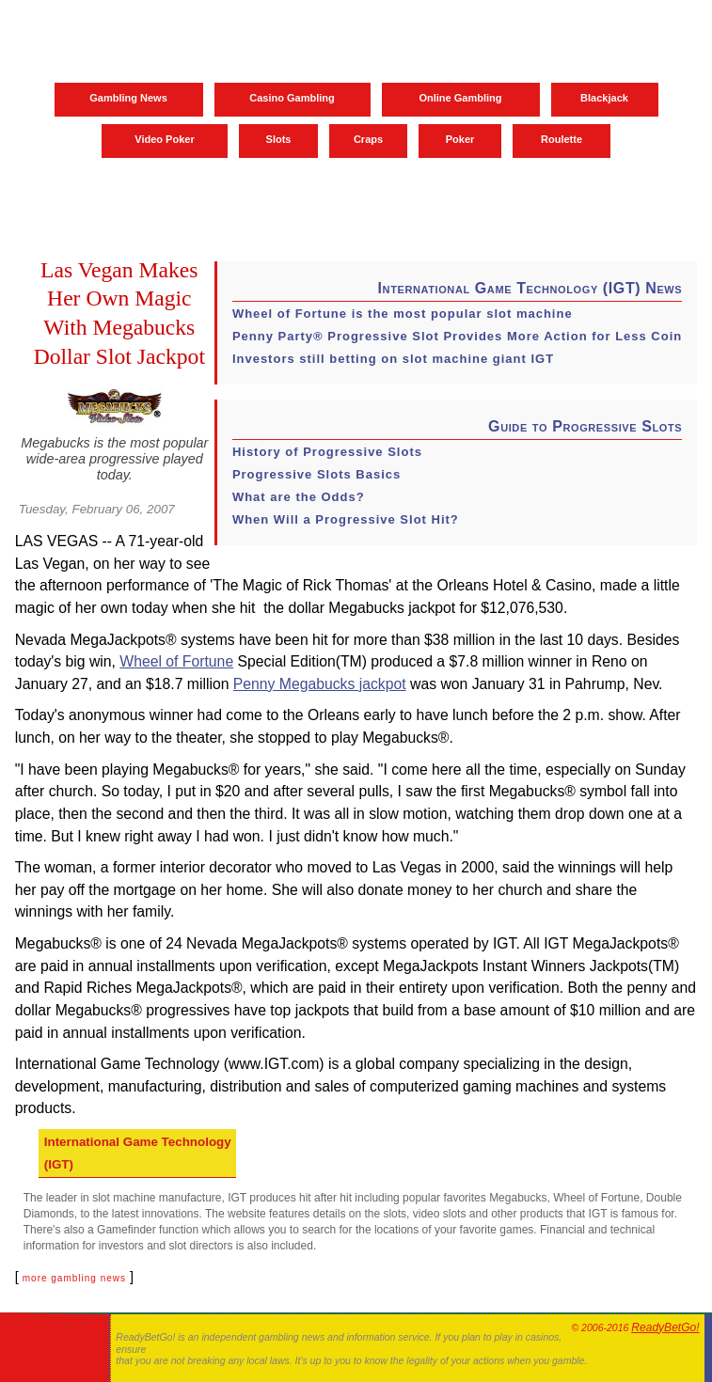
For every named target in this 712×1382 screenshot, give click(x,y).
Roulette (561, 139)
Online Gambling (460, 97)
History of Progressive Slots (327, 452)
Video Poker (164, 139)
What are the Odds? (298, 497)
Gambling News (128, 97)
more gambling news (74, 1278)
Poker (460, 139)
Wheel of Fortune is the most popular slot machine (402, 313)
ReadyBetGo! (665, 1327)
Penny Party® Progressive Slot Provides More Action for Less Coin (457, 336)
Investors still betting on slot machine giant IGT (393, 359)
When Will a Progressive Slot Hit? (345, 519)
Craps (368, 139)
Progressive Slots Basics (316, 474)
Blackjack (604, 97)
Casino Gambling (291, 97)
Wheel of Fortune (176, 661)
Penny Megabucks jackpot (319, 684)
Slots (279, 139)
